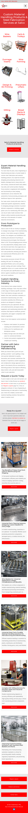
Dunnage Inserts (7, 60)
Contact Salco (14, 794)
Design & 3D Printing (7, 86)
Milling (7, 110)
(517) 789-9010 (13, 1)
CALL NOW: (5, 1)
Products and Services (14, 787)
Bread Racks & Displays (21, 112)
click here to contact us (18, 418)
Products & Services (14, 149)
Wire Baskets (7, 35)
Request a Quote (8, 386)
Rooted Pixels (14, 806)
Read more (14, 486)
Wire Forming (21, 60)
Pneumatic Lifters (21, 86)
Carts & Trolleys (21, 35)
